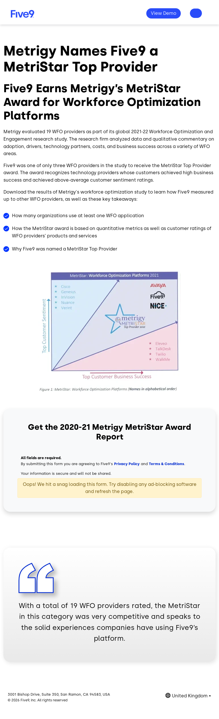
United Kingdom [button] (190, 696)
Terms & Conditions (166, 464)
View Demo (163, 13)
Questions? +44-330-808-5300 (196, 13)
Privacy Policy (127, 464)
